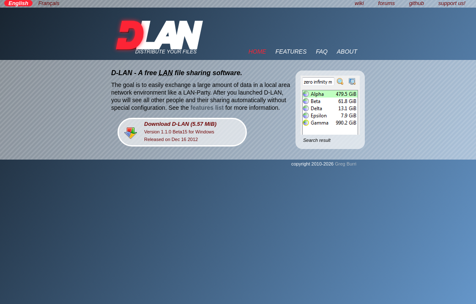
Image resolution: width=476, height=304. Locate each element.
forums (386, 3)
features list (207, 107)
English (18, 3)
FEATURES (291, 51)
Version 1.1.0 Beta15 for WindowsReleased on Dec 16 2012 (180, 131)
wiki (359, 3)
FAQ (322, 51)
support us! (451, 3)
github (416, 3)
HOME (257, 51)
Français (49, 3)
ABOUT (347, 51)
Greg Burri (345, 163)
